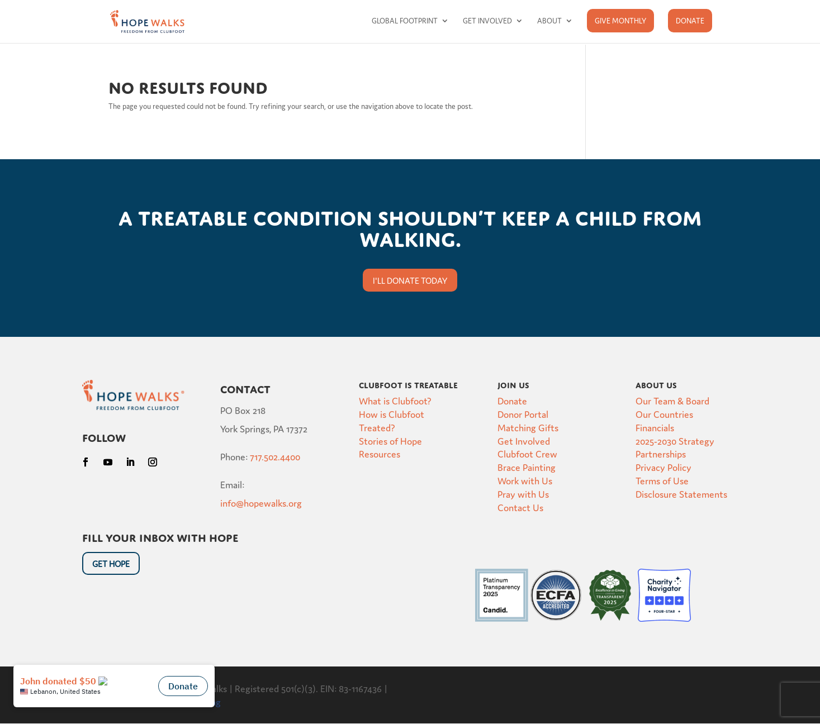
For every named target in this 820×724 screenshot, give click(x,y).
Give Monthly (620, 20)
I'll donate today (410, 280)
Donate (690, 20)
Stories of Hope (390, 440)
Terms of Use (662, 480)
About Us (656, 384)
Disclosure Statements (681, 493)
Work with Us (524, 480)
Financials (655, 427)
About (549, 21)
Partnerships (661, 453)
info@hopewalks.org (261, 502)
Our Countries (664, 414)
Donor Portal (522, 414)
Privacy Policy (663, 467)
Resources (379, 453)
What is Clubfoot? (395, 400)
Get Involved (487, 21)
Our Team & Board (672, 400)
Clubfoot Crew (527, 453)
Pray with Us (523, 493)
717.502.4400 (275, 456)
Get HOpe (111, 563)
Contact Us (520, 507)
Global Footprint (405, 21)
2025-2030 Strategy (675, 440)
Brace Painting (526, 467)
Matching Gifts (527, 427)
